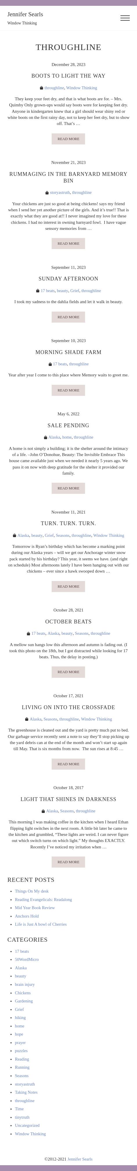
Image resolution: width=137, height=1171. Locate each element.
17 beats (47, 291)
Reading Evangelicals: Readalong (44, 901)
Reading (22, 1061)
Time (19, 1111)
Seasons (62, 536)
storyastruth (60, 193)
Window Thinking (82, 87)
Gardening (24, 1003)
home (67, 438)
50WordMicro (27, 961)
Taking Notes (26, 1094)
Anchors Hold (27, 918)
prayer (20, 1044)
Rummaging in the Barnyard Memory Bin (68, 177)
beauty (62, 291)
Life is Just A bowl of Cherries (41, 926)
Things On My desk (32, 893)
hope (19, 1036)
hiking (20, 1019)
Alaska (54, 438)
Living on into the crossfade (68, 709)
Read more (71, 140)
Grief (74, 291)
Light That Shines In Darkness (68, 801)
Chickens (23, 994)
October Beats (68, 623)
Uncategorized (27, 1127)
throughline (54, 87)
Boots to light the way (68, 76)
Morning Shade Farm (68, 353)
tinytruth (22, 1119)
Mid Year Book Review (35, 909)
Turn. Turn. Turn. (68, 525)
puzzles (21, 1052)
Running (22, 1069)
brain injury (25, 986)
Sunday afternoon (68, 280)
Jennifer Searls (25, 14)
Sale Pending (68, 426)
